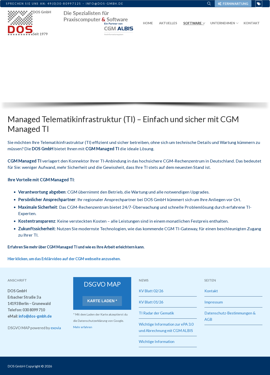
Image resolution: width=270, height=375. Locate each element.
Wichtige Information (156, 341)
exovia (56, 327)
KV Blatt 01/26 (151, 302)
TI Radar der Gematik (156, 313)
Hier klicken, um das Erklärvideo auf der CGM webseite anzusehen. (64, 258)
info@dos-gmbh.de (35, 316)
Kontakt (211, 290)
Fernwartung (233, 3)
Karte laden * (102, 301)
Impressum (213, 302)
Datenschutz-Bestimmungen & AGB (230, 316)
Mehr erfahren (82, 327)
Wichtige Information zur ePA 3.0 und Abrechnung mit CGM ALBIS (166, 327)
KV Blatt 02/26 (151, 290)
